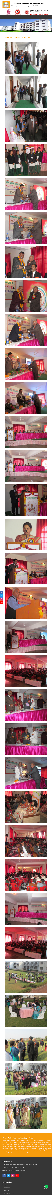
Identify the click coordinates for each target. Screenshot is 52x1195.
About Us (5, 1190)
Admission (6, 1188)
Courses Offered (8, 1193)
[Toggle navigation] (49, 17)
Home (5, 1185)
